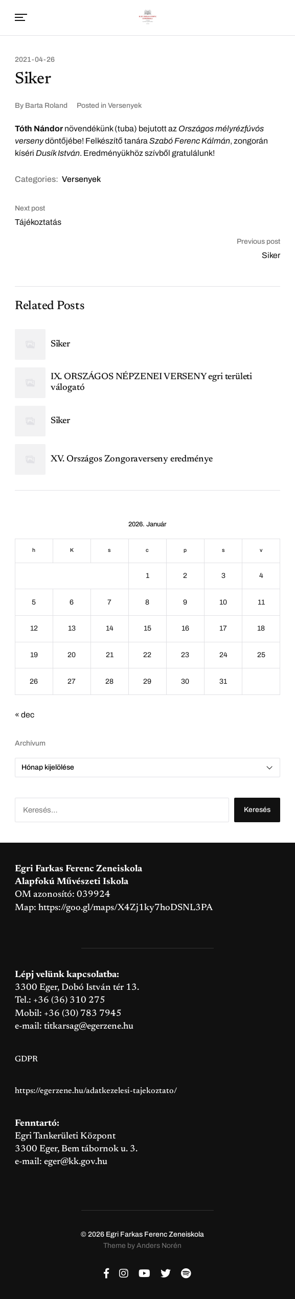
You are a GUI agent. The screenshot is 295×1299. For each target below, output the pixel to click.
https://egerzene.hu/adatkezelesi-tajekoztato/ (96, 1091)
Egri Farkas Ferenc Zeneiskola (155, 1234)
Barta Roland (46, 105)
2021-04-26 (35, 59)
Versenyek (125, 105)
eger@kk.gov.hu (75, 1162)
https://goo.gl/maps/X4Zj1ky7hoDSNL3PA (125, 908)
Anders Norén (159, 1245)
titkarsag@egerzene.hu (88, 1026)
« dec (24, 714)
